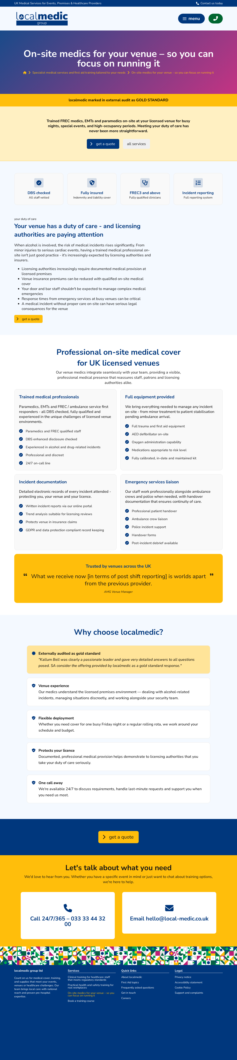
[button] (191, 18)
